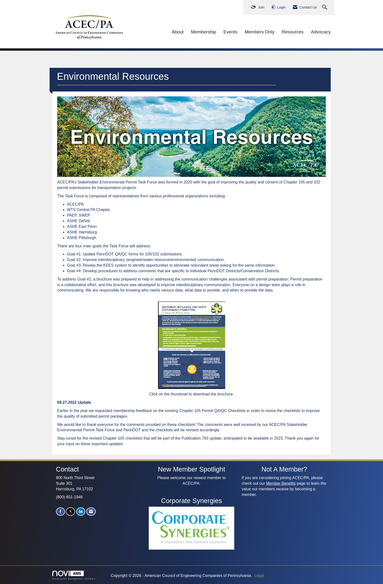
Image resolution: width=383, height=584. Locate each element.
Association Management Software (74, 575)
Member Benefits (281, 483)
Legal (259, 576)
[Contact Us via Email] (91, 511)
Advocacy (321, 31)
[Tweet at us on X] (70, 511)
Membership (203, 31)
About (178, 31)
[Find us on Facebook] (60, 511)
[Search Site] (325, 7)
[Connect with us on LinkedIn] (80, 511)
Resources (293, 31)
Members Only (260, 31)
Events (230, 31)
